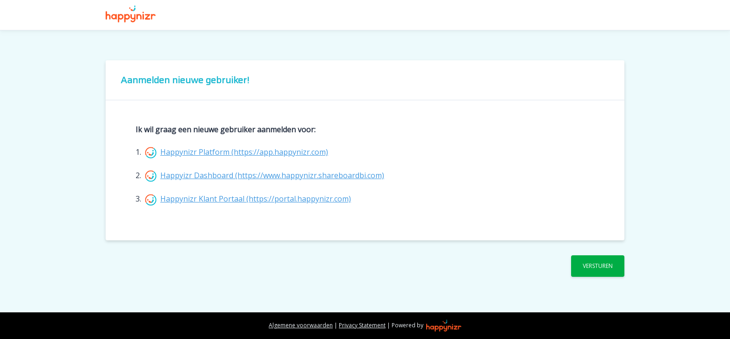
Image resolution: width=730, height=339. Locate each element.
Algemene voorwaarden (301, 325)
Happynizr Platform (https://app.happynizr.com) (244, 152)
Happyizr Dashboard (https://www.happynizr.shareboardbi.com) (272, 175)
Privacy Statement (362, 325)
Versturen (598, 266)
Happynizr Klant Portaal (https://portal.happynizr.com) (255, 199)
